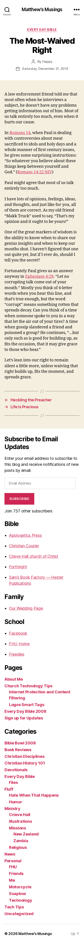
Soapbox (17, 893)
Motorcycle (20, 887)
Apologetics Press (25, 535)
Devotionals (16, 769)
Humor (15, 802)
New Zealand (26, 834)
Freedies (16, 654)
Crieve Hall (19, 814)
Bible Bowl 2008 (20, 743)
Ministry (12, 808)
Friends (16, 873)
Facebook (18, 633)
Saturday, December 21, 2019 (45, 68)
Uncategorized (19, 913)
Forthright (18, 566)
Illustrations (20, 821)
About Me (13, 679)
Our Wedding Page (26, 608)
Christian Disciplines (24, 756)
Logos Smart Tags (26, 704)
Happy (47, 61)
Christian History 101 (24, 763)
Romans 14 (19, 132)
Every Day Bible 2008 (25, 711)
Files (13, 782)
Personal (13, 860)
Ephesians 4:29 (39, 276)
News (9, 854)
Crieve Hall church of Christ (33, 556)
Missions (17, 828)
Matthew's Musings (42, 9)
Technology (20, 900)
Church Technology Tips (28, 686)
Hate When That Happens (34, 795)
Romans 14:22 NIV (34, 172)
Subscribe (19, 499)
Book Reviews (17, 749)
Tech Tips (14, 907)
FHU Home (19, 643)
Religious (18, 847)
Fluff (8, 789)
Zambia (20, 840)
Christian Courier (24, 545)
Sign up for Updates (23, 718)
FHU (13, 866)
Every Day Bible (42, 29)
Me (12, 880)
